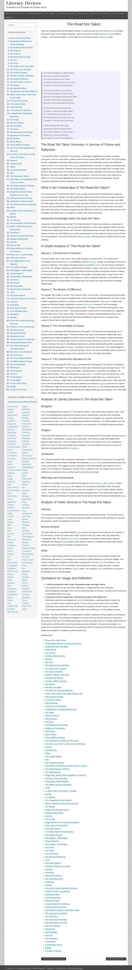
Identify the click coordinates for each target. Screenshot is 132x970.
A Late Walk (50, 942)
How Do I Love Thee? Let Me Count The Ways (65, 744)
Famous (48, 747)
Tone (9, 603)
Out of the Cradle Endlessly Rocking (61, 888)
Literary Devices (23, 3)
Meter (9, 525)
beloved (112, 31)
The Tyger (49, 712)
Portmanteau (27, 563)
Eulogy (10, 479)
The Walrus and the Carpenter (58, 785)
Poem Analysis (50, 13)
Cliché (24, 447)
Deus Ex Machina (29, 459)
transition (92, 262)
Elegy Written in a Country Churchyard (62, 822)
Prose (24, 566)
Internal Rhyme (13, 511)
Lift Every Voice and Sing (56, 778)
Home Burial (50, 650)
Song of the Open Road (55, 640)
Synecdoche (27, 592)
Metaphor (26, 522)
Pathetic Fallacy (28, 548)
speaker (75, 166)
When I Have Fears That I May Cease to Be (63, 694)
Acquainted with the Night (56, 647)
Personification (28, 554)
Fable (9, 485)
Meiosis (25, 519)
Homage (25, 496)
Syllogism (26, 589)
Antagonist (11, 424)
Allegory (10, 409)
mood (123, 496)
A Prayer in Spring (53, 951)
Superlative (11, 589)
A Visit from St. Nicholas (56, 706)
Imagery (10, 505)
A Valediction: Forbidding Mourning (61, 709)
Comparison (12, 453)
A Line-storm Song (53, 945)
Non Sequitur (27, 534)
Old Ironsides (51, 719)
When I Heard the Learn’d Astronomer (62, 804)
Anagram (25, 415)
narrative (103, 384)
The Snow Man (51, 854)
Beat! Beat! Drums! (53, 876)
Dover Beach (51, 734)
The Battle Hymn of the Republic (59, 832)
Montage (25, 525)
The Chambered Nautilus (56, 920)
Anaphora (11, 421)
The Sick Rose (51, 916)
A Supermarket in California (57, 904)
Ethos (24, 476)
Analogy (10, 418)
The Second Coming (54, 697)
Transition (11, 609)
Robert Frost (107, 34)
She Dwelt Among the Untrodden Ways (62, 910)
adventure (89, 304)
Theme (10, 600)
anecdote (87, 237)
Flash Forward (13, 487)
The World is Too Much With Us (59, 690)
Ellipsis (25, 470)
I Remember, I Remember (56, 844)
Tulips (48, 753)
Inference (11, 508)
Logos (9, 519)
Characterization (14, 447)
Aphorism (11, 430)
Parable (10, 542)
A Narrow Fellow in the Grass (58, 866)
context (48, 603)
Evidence (11, 482)
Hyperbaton (26, 499)
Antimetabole (12, 427)
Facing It (49, 869)
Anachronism (12, 415)
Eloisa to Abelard (52, 926)
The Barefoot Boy (53, 898)
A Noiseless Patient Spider (57, 782)
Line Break (26, 516)
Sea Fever (49, 847)
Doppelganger (27, 467)
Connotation (12, 456)
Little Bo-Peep (51, 703)
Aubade (48, 885)
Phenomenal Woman (54, 678)
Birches (48, 659)
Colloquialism (27, 450)
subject (75, 569)
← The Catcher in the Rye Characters (53, 959)
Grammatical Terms (35, 13)
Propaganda (12, 566)
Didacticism (26, 464)
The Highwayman (52, 772)
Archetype (11, 435)
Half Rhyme (12, 496)
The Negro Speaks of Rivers (57, 769)
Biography (26, 438)
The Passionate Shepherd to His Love (61, 741)
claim (71, 94)
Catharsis (26, 444)
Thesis (24, 600)
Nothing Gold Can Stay (55, 656)
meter (100, 569)
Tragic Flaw (26, 606)
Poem (9, 560)
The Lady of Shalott (53, 672)
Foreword (26, 490)
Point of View (12, 563)
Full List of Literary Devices (15, 13)
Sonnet (25, 583)
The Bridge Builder (53, 756)
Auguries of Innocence (55, 728)
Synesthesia (12, 594)
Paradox (25, 542)
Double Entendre (14, 470)
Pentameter (26, 551)
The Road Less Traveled (55, 669)
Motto (9, 531)
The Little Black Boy (54, 879)
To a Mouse (50, 797)
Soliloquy (11, 583)
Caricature (11, 444)
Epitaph (25, 473)
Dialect (10, 461)
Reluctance (50, 929)
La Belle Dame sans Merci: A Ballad (60, 791)
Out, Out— (50, 662)
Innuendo (26, 508)
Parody (10, 548)
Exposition (26, 482)
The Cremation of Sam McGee (58, 800)
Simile (24, 580)
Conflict (25, 453)
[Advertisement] (83, 55)
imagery (70, 436)
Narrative (25, 531)
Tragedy (25, 603)
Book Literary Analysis (66, 13)
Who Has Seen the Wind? (56, 913)
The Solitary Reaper (54, 835)
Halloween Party (52, 901)
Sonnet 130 (50, 819)
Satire (9, 580)
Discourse (11, 467)
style (101, 562)
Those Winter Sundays (55, 738)
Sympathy (49, 882)
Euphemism (27, 479)
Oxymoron (11, 540)
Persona (10, 554)
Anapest (25, 418)
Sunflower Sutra (52, 895)
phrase (107, 301)
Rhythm (10, 577)
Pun (23, 568)
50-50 (47, 788)
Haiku (24, 493)
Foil (23, 487)
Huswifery (49, 873)
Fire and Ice (50, 653)
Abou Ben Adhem (53, 863)
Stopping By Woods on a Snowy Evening (63, 643)
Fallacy (25, 485)
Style (9, 586)
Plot (8, 557)
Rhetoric (10, 574)
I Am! (47, 860)
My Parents (50, 731)
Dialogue (25, 461)
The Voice (49, 722)
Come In (49, 935)
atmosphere (74, 448)
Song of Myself (51, 841)
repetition (111, 483)
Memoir (10, 522)
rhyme (78, 532)
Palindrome (26, 540)
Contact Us (51, 968)
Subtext (25, 586)
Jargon (10, 513)
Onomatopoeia (28, 537)
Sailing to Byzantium (54, 813)
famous (74, 365)
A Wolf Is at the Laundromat (57, 891)
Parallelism (11, 545)
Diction (10, 464)
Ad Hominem (12, 406)
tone (68, 262)
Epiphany (11, 473)
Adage (24, 406)
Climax (10, 450)
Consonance (27, 456)
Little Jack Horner (53, 829)
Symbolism (11, 592)
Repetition (26, 571)
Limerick (10, 516)
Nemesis (10, 534)
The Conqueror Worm (54, 763)
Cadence (25, 441)
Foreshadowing (13, 490)
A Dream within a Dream (55, 681)
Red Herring (12, 571)
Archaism (26, 432)
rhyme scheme (73, 539)
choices (56, 166)
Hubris (9, 499)
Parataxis (26, 545)
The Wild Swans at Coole (56, 923)
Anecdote (26, 421)
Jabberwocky (51, 750)
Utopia (24, 609)
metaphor (98, 265)
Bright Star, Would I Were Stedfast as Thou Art (65, 775)
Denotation (11, 459)
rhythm (44, 493)
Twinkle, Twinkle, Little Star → (116, 959)
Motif (24, 528)
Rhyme (25, 574)
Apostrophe (12, 432)
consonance (66, 486)
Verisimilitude (12, 612)
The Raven (50, 684)
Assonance (11, 438)
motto (79, 600)
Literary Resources (118, 13)
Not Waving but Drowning (56, 725)
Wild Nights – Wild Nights (56, 838)
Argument (26, 435)
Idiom (24, 502)
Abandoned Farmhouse (55, 857)
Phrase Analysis (82, 13)
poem (106, 37)
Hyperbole (11, 502)
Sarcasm (25, 577)
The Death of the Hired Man (57, 665)
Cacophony (11, 441)
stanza (51, 331)
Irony (24, 511)
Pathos (10, 551)
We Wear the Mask (53, 687)
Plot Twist (26, 557)
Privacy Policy (61, 968)
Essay (9, 476)
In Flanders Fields (53, 700)
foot (62, 559)
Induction (25, 505)
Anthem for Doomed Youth (57, 810)
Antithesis (26, 427)
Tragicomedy (12, 606)
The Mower (50, 807)
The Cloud (49, 851)
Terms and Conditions (74, 968)
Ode (47, 760)
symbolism (93, 463)
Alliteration (26, 409)
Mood (9, 528)
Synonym (26, 594)
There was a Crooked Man (56, 825)
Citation (8, 17)
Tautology (26, 597)
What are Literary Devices (100, 13)
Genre (9, 493)
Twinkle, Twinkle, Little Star (57, 675)
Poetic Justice (27, 560)
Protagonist (11, 568)
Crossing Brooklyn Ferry (56, 907)
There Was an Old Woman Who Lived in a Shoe (66, 766)
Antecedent (26, 424)
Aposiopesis (27, 430)
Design (48, 948)
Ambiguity (26, 412)
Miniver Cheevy (52, 716)
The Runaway (51, 932)
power (121, 203)
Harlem (48, 794)
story (98, 387)
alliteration (99, 483)
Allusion (10, 412)
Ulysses (48, 816)
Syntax (10, 597)
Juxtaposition (27, 513)
